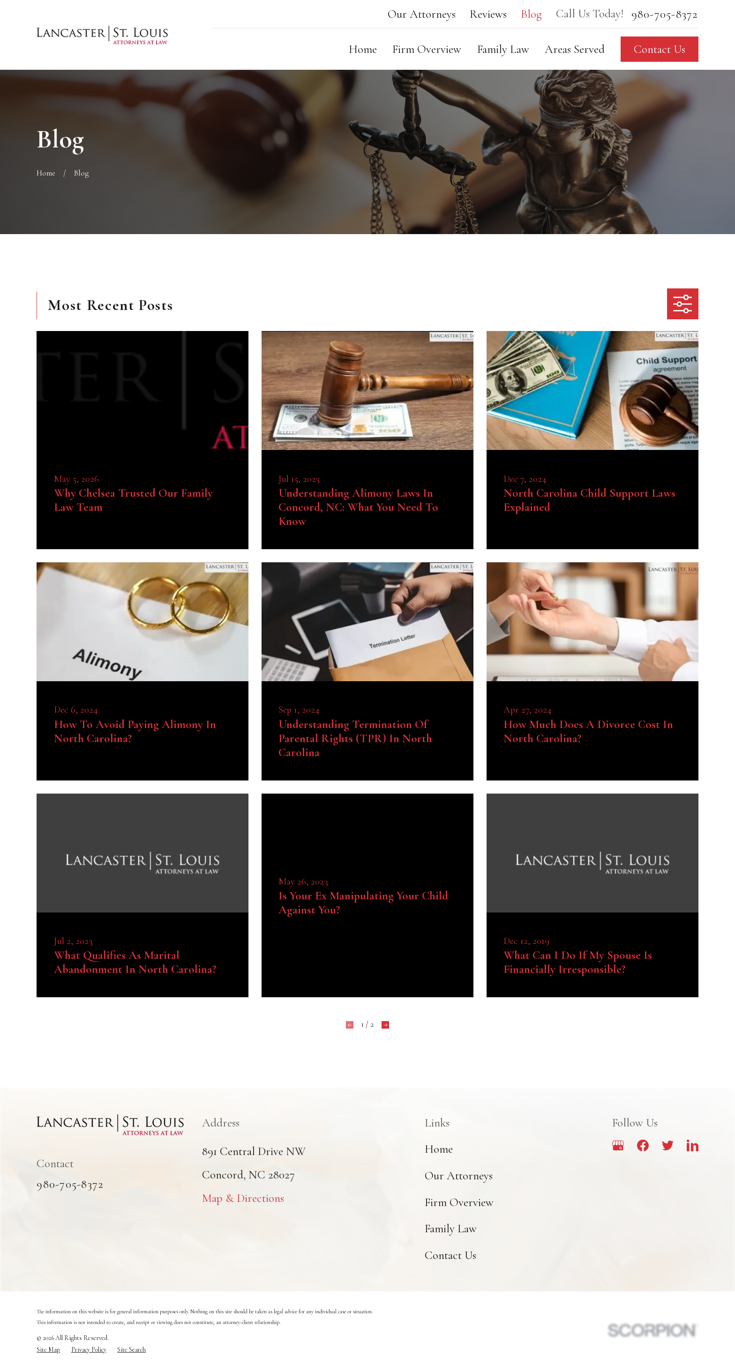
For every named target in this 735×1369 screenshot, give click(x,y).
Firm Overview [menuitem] (426, 49)
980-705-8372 (664, 14)
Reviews (488, 14)
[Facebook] (643, 1145)
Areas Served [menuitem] (575, 49)
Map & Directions (243, 1198)
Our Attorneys (422, 14)
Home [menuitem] (363, 49)
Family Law (451, 1229)
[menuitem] (48, 1350)
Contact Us (659, 49)
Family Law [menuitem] (503, 49)
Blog (531, 14)
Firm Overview (459, 1202)
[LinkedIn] (692, 1145)
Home (439, 1149)
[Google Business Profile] (618, 1145)
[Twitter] (668, 1145)
